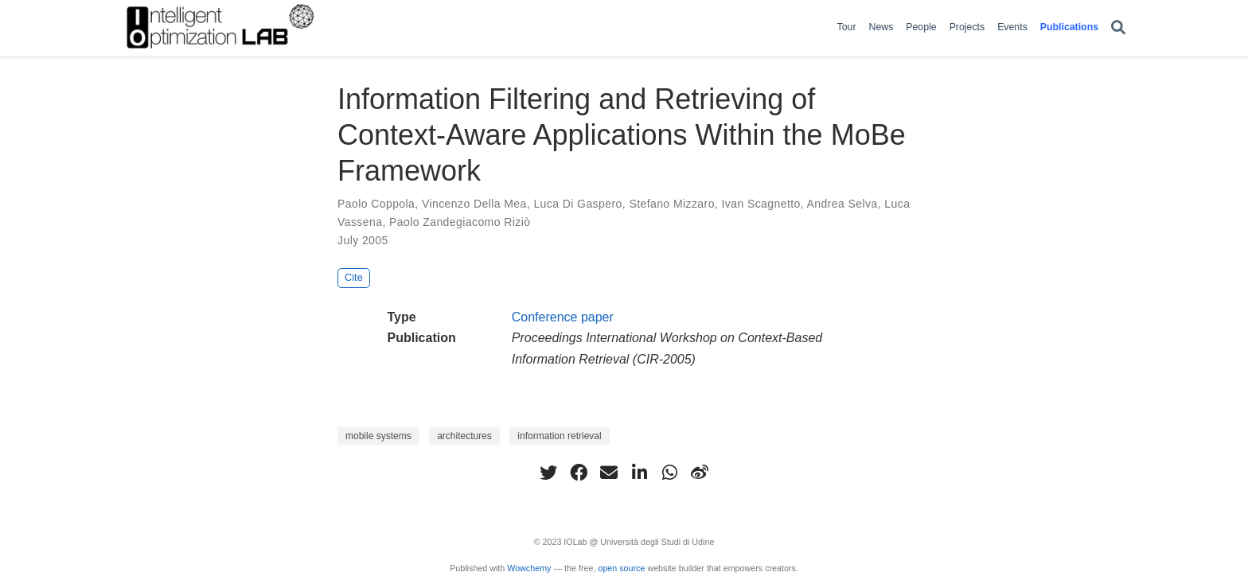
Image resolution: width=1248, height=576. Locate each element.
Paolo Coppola (376, 203)
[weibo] (700, 473)
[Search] (1118, 28)
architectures (464, 436)
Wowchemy (529, 568)
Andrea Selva (842, 203)
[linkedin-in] (639, 473)
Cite (354, 277)
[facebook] (579, 473)
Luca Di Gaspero (577, 203)
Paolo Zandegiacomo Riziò (459, 222)
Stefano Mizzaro (671, 203)
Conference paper (563, 317)
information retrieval (559, 436)
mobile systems (378, 436)
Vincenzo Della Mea (474, 203)
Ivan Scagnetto (760, 203)
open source (621, 568)
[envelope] (609, 473)
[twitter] (548, 473)
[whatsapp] (669, 473)
